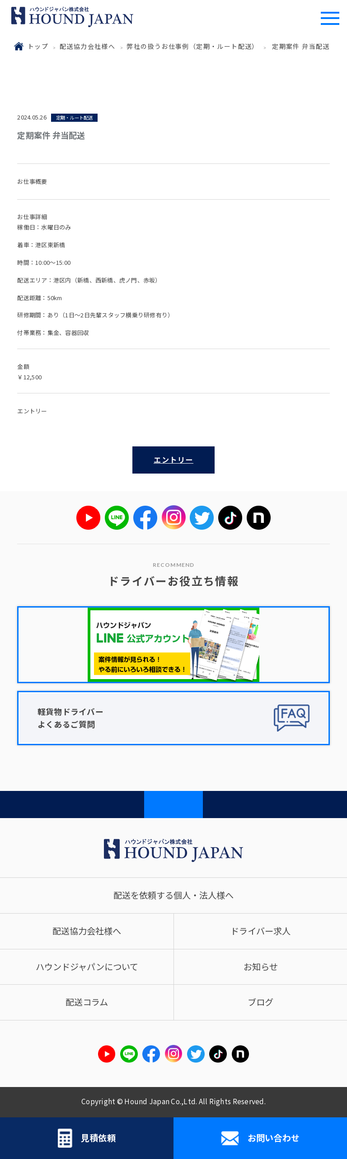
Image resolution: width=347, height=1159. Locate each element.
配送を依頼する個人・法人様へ (173, 895)
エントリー (173, 459)
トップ (38, 46)
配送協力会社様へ (87, 46)
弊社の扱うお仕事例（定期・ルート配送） (193, 46)
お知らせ (261, 966)
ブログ (260, 1002)
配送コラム (87, 1002)
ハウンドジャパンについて (87, 966)
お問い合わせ (260, 1138)
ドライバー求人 (260, 930)
